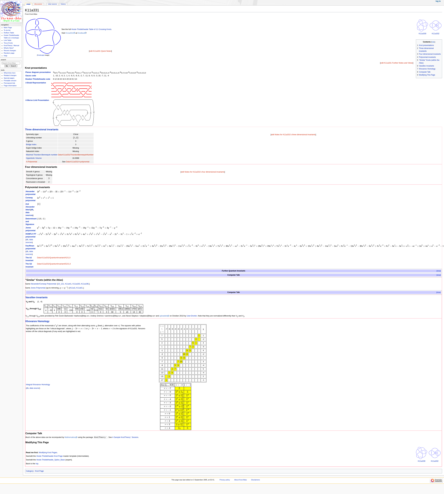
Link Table (7, 40)
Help (5, 56)
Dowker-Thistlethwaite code (37, 79)
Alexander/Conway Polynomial (43, 284)
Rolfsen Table (9, 33)
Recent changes (10, 50)
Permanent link (9, 83)
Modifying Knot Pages (48, 453)
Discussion (38, 4)
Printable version (10, 80)
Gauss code (30, 76)
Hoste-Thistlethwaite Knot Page (49, 456)
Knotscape (40, 55)
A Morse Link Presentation (37, 100)
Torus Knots (8, 43)
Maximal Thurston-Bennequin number (41, 155)
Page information (10, 85)
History (63, 4)
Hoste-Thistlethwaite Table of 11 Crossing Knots (91, 29)
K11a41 (68, 284)
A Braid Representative (35, 83)
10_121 (61, 284)
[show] (438, 271)
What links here (9, 73)
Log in (438, 1)
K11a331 (69, 33)
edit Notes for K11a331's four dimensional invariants (202, 172)
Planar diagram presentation (38, 72)
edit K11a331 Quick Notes (100, 51)
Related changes (10, 75)
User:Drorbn (192, 316)
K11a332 (435, 34)
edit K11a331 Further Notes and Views (397, 63)
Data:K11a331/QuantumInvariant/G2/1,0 (54, 264)
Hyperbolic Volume (34, 158)
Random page (9, 53)
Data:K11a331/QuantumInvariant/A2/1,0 (54, 258)
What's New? (9, 48)
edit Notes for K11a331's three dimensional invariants (293, 135)
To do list (7, 30)
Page (28, 4)
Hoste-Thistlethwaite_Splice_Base (50, 460)
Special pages (9, 78)
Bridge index (31, 144)
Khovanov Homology (37, 321)
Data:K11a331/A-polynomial (77, 162)
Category (29, 471)
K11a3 (72, 288)
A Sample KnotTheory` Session (125, 437)
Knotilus (81, 33)
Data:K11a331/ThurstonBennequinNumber (76, 155)
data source (34, 388)
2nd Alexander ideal (30, 207)
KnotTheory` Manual (11, 45)
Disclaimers (255, 480)
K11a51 (79, 288)
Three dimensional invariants (41, 129)
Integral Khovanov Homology (38, 385)
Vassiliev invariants (36, 297)
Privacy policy (225, 480)
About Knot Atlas (240, 480)
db (32, 210)
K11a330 (422, 34)
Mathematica (70, 437)
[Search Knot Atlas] (11, 63)
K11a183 (76, 284)
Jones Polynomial (38, 288)
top (37, 464)
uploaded (163, 316)
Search (3, 60)
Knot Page (39, 471)
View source (52, 4)
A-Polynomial (31, 162)
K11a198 (85, 284)
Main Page (8, 27)
